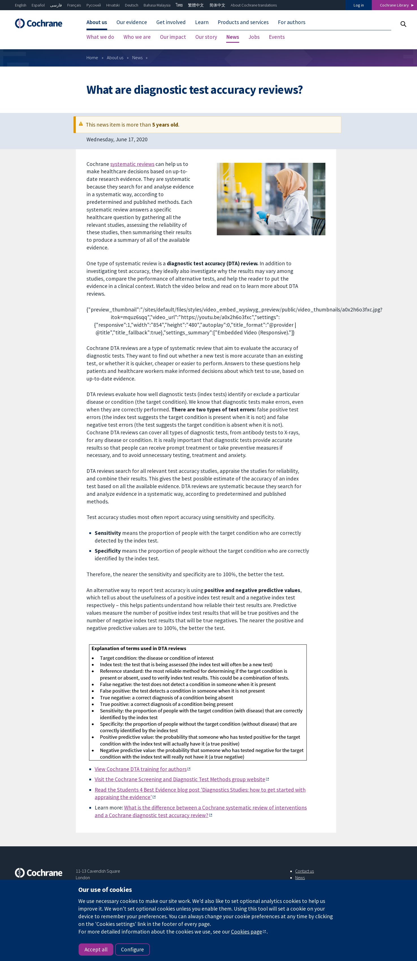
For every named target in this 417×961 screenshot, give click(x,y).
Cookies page (246, 931)
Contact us (304, 871)
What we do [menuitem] (100, 36)
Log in (359, 5)
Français (74, 5)
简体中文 (217, 5)
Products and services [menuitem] (243, 22)
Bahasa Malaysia (157, 5)
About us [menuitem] (97, 22)
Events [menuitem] (277, 36)
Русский (94, 5)
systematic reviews (132, 164)
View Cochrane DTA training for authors (141, 769)
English (20, 5)
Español (38, 5)
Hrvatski (113, 5)
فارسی (56, 5)
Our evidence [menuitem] (131, 22)
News (137, 57)
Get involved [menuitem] (171, 22)
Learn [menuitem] (202, 22)
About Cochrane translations (254, 5)
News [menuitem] (232, 36)
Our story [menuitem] (206, 36)
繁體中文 (196, 5)
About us (115, 57)
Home (92, 57)
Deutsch (131, 5)
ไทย (179, 5)
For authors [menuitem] (291, 22)
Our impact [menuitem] (173, 36)
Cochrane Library (394, 5)
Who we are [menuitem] (137, 36)
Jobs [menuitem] (254, 36)
